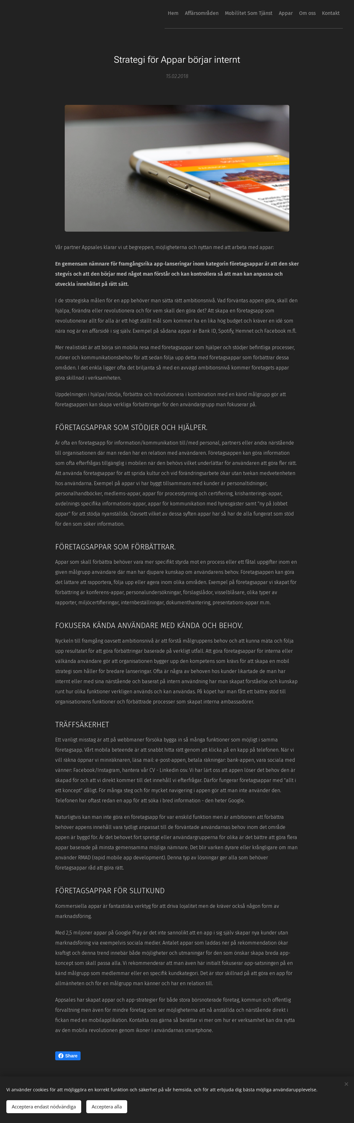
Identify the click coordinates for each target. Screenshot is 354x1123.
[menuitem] (145, 13)
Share (68, 1055)
